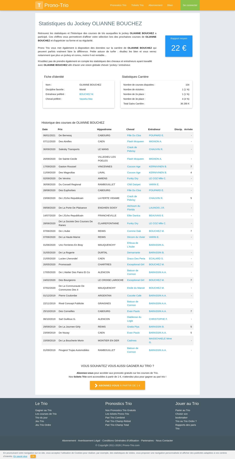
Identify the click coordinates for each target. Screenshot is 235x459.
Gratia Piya (133, 326)
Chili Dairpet (134, 184)
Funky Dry (132, 178)
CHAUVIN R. (156, 149)
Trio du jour (41, 417)
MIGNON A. (155, 141)
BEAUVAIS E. (156, 215)
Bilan (170, 5)
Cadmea (131, 340)
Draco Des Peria (136, 258)
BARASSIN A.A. (158, 272)
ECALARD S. (156, 258)
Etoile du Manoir (136, 287)
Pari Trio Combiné (115, 417)
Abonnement (155, 5)
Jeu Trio (39, 421)
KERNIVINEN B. (158, 166)
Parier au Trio (182, 410)
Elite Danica (133, 215)
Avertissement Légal (89, 440)
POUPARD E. (156, 135)
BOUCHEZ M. (86, 94)
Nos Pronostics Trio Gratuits (120, 410)
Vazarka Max (86, 99)
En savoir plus (20, 456)
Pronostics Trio (118, 5)
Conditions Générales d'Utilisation (120, 440)
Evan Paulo (133, 311)
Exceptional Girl (135, 264)
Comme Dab (134, 231)
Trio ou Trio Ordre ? (186, 421)
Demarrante (133, 252)
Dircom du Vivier (136, 237)
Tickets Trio (137, 5)
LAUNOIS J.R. (157, 207)
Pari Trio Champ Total (117, 424)
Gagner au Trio (43, 410)
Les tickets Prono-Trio (117, 413)
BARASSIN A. (156, 244)
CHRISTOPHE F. (158, 319)
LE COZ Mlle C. (157, 178)
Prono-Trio (52, 5)
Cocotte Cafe (134, 295)
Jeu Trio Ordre (43, 424)
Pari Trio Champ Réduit (118, 421)
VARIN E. (154, 184)
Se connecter (190, 5)
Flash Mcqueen (135, 141)
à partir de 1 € (117, 386)
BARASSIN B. (156, 252)
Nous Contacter (164, 440)
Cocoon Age (134, 166)
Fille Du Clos (134, 135)
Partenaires (147, 440)
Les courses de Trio (46, 413)
